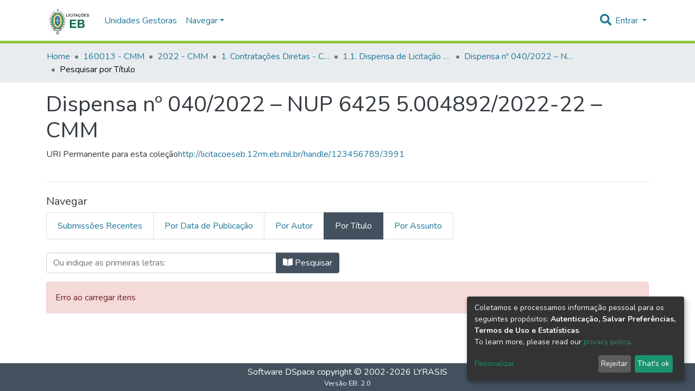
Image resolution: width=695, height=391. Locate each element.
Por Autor (294, 226)
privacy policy (607, 342)
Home (58, 56)
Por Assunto (418, 226)
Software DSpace (281, 372)
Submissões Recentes (100, 226)
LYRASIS (430, 372)
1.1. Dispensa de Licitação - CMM (397, 56)
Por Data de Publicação (209, 226)
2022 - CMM (182, 56)
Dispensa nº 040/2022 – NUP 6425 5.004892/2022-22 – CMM (518, 56)
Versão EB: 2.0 (347, 383)
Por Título (353, 226)
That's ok (653, 363)
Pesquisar (307, 263)
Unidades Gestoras (140, 21)
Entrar (627, 21)
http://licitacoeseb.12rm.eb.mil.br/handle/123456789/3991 (291, 154)
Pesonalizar (494, 363)
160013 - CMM (113, 56)
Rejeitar (614, 363)
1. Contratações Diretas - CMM (275, 56)
